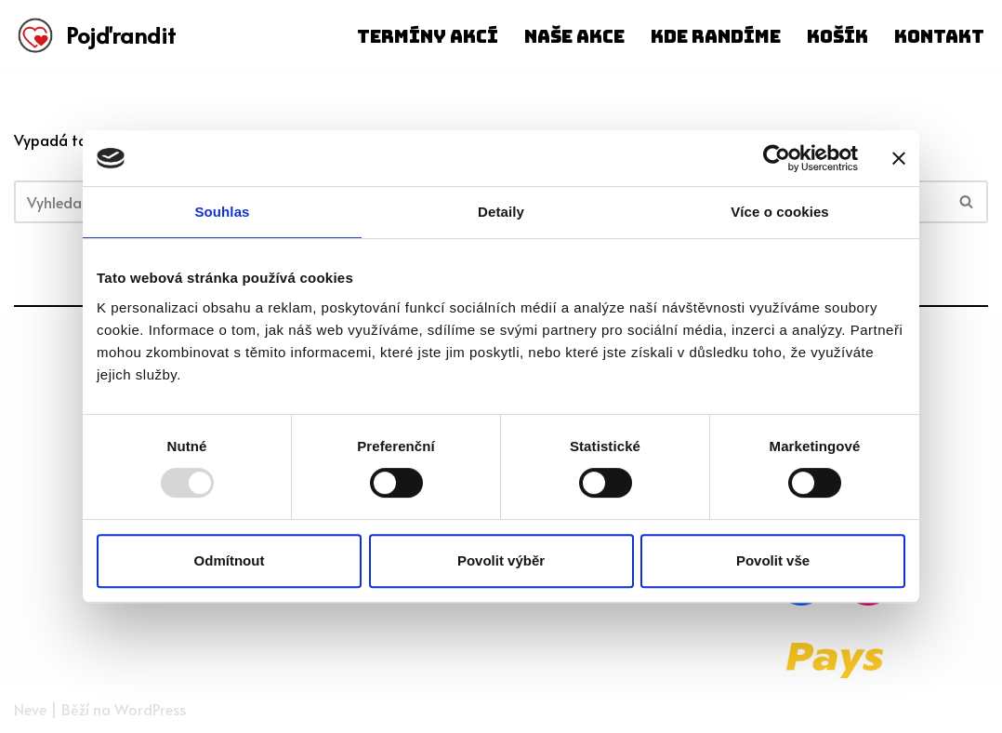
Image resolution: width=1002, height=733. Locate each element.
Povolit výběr (501, 560)
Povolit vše (773, 560)
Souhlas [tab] (221, 212)
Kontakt (939, 36)
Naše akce (574, 36)
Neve (30, 709)
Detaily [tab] (501, 212)
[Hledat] (967, 201)
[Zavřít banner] (898, 158)
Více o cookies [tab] (780, 212)
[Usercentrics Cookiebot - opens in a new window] (776, 158)
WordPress (150, 709)
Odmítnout (229, 560)
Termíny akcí (427, 36)
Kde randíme (716, 36)
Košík (837, 36)
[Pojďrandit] (95, 36)
